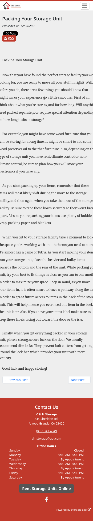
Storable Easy (81, 509)
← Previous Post (16, 380)
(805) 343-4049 (46, 431)
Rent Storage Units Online (46, 488)
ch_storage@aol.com (46, 438)
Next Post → (79, 380)
